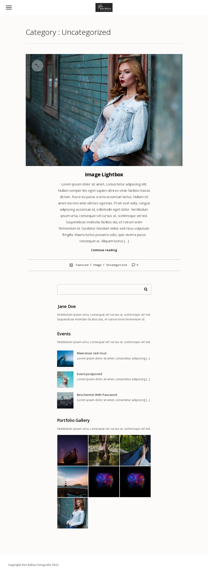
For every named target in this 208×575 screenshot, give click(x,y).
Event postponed (89, 374)
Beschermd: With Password (97, 395)
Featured (82, 265)
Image (97, 265)
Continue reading (104, 250)
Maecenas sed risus (92, 353)
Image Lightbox (104, 174)
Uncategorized (116, 265)
